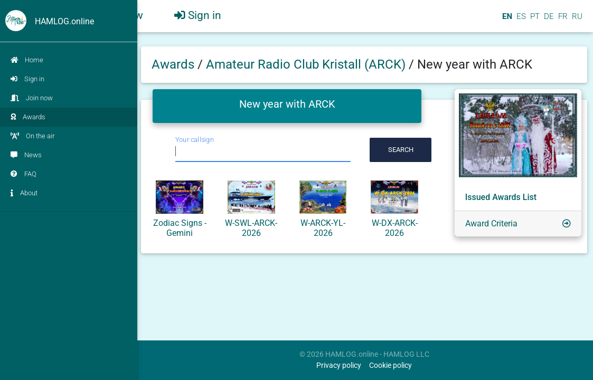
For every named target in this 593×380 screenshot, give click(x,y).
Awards (28, 117)
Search (400, 150)
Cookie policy (390, 365)
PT (534, 20)
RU (577, 20)
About (24, 193)
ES (520, 20)
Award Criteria (491, 223)
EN (506, 20)
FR (562, 20)
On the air (32, 136)
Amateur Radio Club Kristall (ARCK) (307, 64)
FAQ (23, 174)
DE (548, 20)
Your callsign (194, 140)
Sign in (27, 79)
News (26, 155)
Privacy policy (338, 365)
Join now (32, 98)
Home (27, 60)
